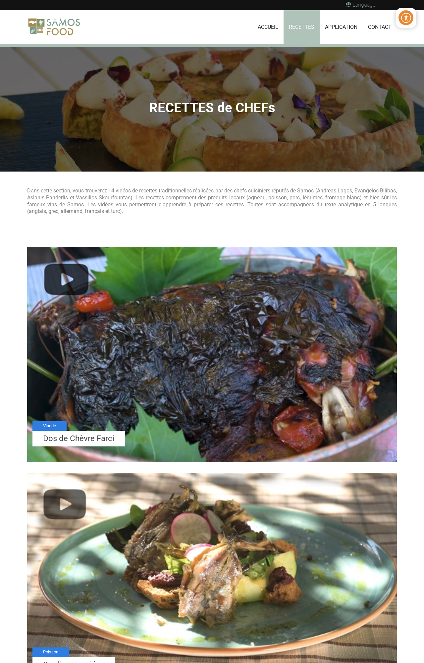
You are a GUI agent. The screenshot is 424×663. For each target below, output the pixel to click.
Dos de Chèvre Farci (78, 438)
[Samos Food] (54, 27)
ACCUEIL (268, 27)
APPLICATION (341, 27)
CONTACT (380, 27)
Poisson (50, 651)
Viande (49, 425)
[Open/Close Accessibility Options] (405, 18)
